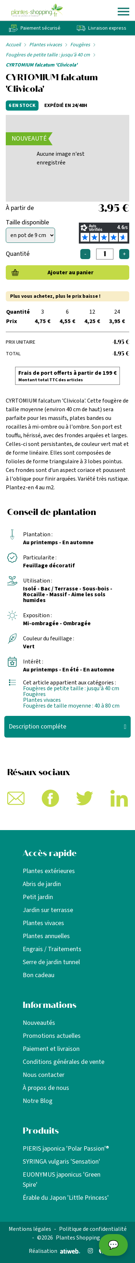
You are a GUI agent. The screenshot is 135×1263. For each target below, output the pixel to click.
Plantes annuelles (46, 936)
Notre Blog (38, 1100)
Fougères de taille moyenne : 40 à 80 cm (71, 706)
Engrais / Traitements (52, 949)
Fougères (80, 44)
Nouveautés (39, 1022)
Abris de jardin (42, 884)
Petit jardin (38, 897)
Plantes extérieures (49, 871)
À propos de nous (46, 1087)
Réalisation (54, 1251)
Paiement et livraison (51, 1048)
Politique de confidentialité (93, 1229)
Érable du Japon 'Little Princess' (66, 1197)
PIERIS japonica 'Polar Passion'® (66, 1148)
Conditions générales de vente (63, 1061)
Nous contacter (43, 1074)
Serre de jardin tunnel (51, 962)
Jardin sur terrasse (48, 910)
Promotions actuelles (52, 1035)
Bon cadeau (38, 975)
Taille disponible (27, 222)
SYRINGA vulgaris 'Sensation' (61, 1161)
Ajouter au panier (71, 272)
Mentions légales (30, 1229)
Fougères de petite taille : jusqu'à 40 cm (48, 55)
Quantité (18, 253)
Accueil (13, 44)
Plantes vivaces (45, 44)
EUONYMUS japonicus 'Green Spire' (61, 1179)
